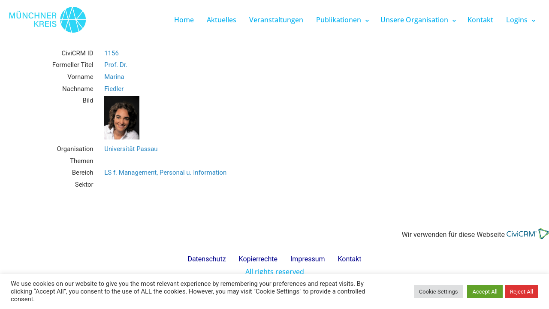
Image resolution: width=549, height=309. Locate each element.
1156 (111, 53)
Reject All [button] (521, 291)
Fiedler (114, 89)
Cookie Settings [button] (438, 291)
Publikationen (338, 19)
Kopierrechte (258, 259)
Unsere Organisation (414, 19)
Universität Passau (130, 149)
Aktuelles (221, 19)
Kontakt (480, 19)
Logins (517, 19)
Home (184, 19)
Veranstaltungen (276, 19)
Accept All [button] (485, 291)
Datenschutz (206, 259)
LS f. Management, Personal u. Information (165, 172)
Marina (114, 77)
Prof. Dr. (115, 65)
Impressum (307, 259)
